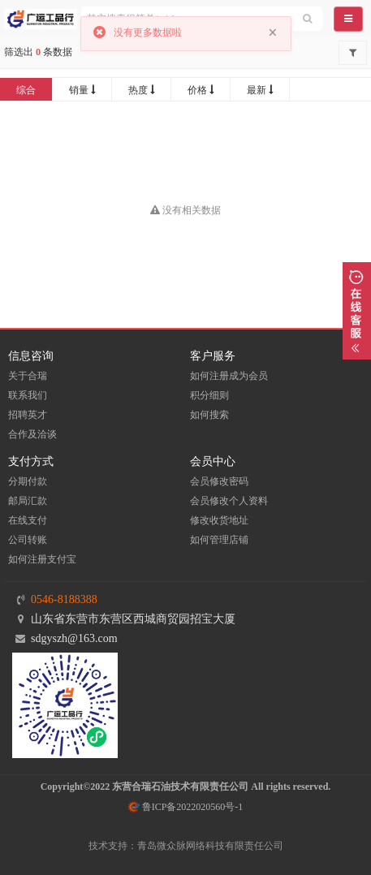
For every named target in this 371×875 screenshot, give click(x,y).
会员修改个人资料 (229, 500)
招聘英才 (27, 414)
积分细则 (209, 395)
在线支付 (27, 520)
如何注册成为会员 (229, 375)
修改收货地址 (219, 520)
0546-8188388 (64, 599)
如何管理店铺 (219, 539)
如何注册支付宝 (42, 559)
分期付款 (27, 481)
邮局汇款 (27, 500)
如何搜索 (209, 414)
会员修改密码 (219, 481)
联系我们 (27, 395)
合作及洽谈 (32, 434)
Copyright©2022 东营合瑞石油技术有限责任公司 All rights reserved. (186, 786)
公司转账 (27, 539)
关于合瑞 (27, 375)
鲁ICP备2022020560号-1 (186, 806)
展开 (357, 311)
